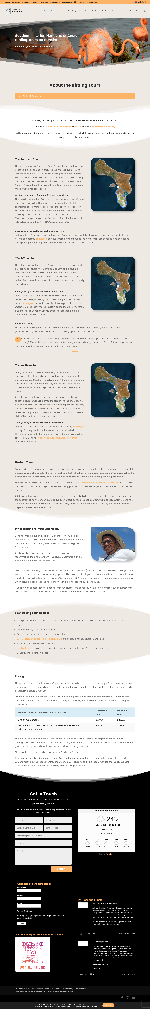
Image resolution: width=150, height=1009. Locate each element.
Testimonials (108, 11)
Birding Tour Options (53, 11)
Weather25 (110, 854)
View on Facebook (124, 933)
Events (119, 11)
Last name (21, 895)
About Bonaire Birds (88, 11)
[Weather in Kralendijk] (106, 839)
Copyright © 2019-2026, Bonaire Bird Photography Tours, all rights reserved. (44, 991)
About (128, 11)
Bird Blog (72, 11)
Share (133, 933)
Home (139, 11)
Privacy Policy (67, 989)
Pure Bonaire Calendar (40, 989)
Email (20, 903)
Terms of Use (81, 989)
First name (21, 887)
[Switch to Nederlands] (140, 2)
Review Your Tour (22, 989)
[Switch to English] (68, 1003)
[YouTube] (133, 998)
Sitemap (55, 989)
